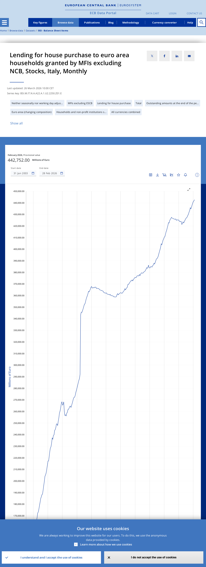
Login (172, 13)
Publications (92, 22)
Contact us (194, 13)
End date (44, 168)
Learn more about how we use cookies (106, 544)
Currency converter (164, 22)
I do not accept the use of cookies (153, 557)
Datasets (30, 30)
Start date (16, 168)
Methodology (130, 22)
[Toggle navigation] (4, 22)
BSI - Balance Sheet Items (53, 30)
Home (3, 30)
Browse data (65, 22)
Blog (111, 22)
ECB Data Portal (103, 13)
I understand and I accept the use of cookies (51, 557)
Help (190, 22)
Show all (16, 123)
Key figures (40, 22)
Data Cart (152, 13)
